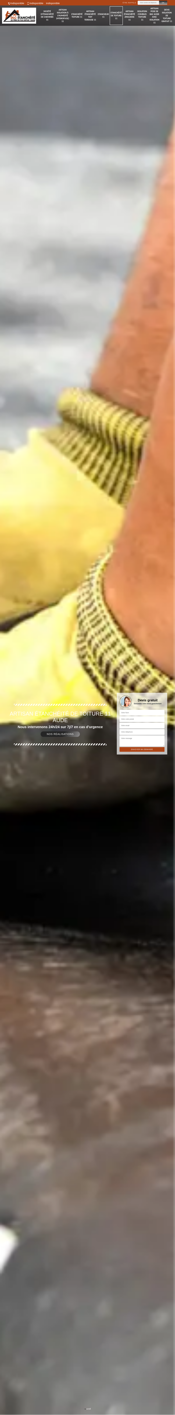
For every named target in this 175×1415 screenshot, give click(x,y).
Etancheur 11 (103, 15)
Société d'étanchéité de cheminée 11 (47, 15)
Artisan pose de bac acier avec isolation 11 (154, 15)
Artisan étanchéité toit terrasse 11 (90, 15)
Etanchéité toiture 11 (76, 15)
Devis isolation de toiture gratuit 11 (167, 15)
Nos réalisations (60, 734)
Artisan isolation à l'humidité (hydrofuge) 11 (62, 15)
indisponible (16, 3)
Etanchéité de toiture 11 (116, 15)
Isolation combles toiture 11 (142, 15)
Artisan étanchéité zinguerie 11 (129, 15)
